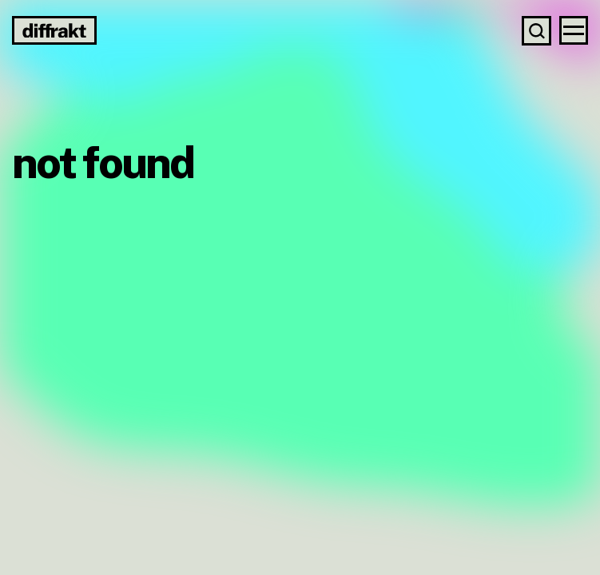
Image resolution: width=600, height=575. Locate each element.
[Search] (536, 30)
